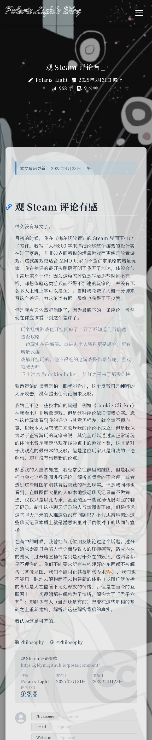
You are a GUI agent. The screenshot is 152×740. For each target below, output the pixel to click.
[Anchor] (8, 206)
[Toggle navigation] (139, 12)
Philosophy (32, 642)
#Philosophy (69, 642)
